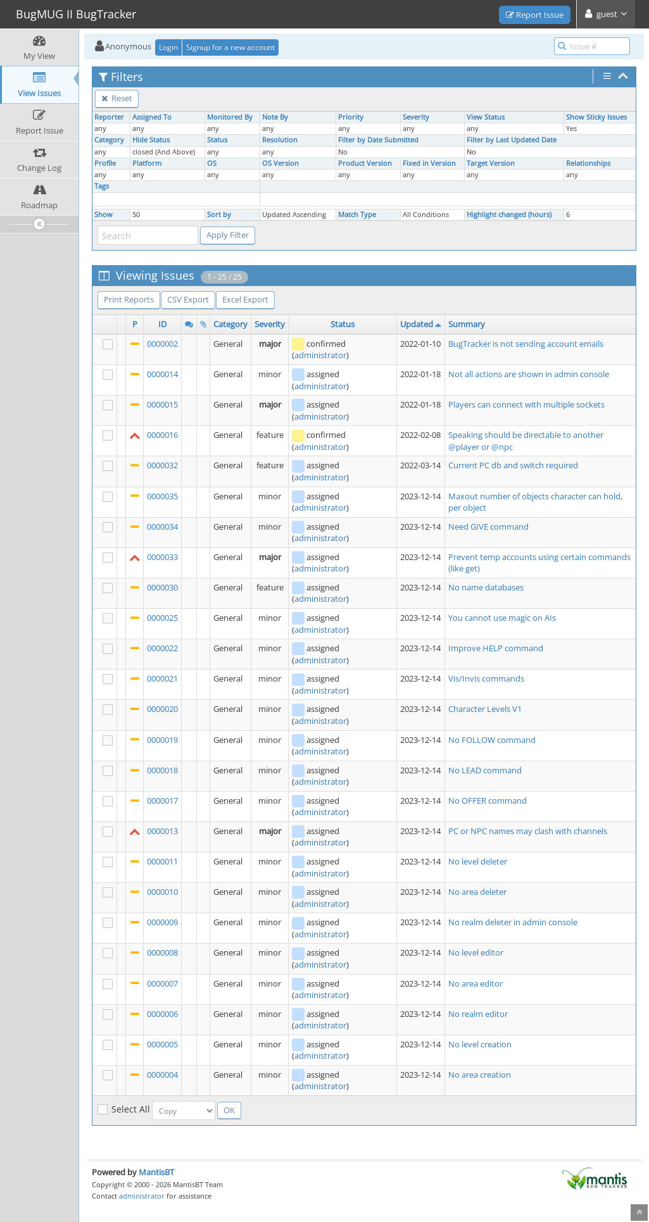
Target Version (491, 163)
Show (103, 214)
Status (217, 139)
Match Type (357, 214)
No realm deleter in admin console (512, 922)
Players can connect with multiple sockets (526, 404)
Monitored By (230, 117)
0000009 (162, 922)
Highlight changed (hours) (509, 214)
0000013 (162, 831)
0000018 (162, 770)
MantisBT (156, 1172)
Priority (350, 117)
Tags (101, 186)
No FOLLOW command (492, 739)
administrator (320, 355)
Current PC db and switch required (513, 465)
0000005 (162, 1044)
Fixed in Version (429, 163)
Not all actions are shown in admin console (528, 374)
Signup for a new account (230, 47)
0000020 (162, 708)
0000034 (162, 526)
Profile (105, 163)
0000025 (162, 617)
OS (212, 163)
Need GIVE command (488, 526)
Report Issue (535, 14)
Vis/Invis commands (486, 678)
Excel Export (245, 299)
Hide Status (151, 139)
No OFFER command (487, 800)
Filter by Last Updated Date (512, 139)
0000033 (162, 557)
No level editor (475, 952)
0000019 (162, 739)
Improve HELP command (495, 648)
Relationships (588, 163)
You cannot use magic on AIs (502, 617)
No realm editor (478, 1013)
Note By (275, 117)
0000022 (162, 648)
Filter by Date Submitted (378, 139)
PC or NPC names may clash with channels (527, 831)
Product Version (365, 163)
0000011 (162, 861)
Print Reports (129, 299)
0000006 (162, 1013)
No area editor (475, 983)
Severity (416, 117)
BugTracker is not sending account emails (525, 343)
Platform (146, 163)
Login (168, 47)
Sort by (219, 214)
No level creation (480, 1044)
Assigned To (152, 117)
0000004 (162, 1074)
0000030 (162, 587)
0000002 (162, 343)
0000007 (162, 983)
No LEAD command (485, 770)
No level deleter (477, 861)
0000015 (162, 404)
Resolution (280, 139)
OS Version (280, 163)
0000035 (162, 496)
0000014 (162, 374)
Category (109, 139)
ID (162, 324)
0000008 (162, 952)
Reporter (109, 117)
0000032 (162, 465)
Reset (116, 98)
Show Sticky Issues (596, 117)
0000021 (162, 678)
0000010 (162, 891)
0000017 (162, 800)
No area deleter (477, 891)
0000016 (162, 434)
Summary (466, 324)
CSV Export (188, 299)
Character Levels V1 (485, 708)
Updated (416, 324)
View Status (486, 117)
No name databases (486, 587)
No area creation (479, 1074)
